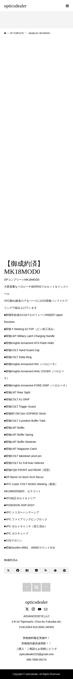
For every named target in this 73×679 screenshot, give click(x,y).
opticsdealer (15, 5)
